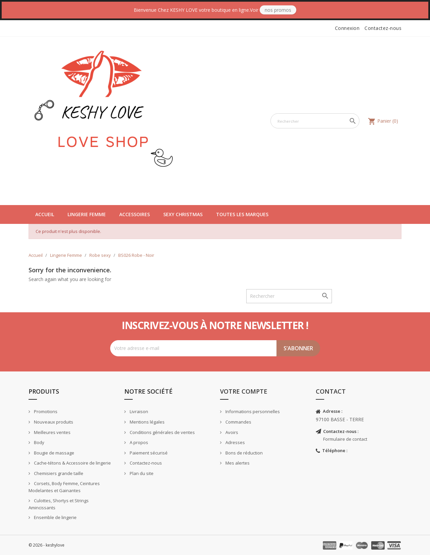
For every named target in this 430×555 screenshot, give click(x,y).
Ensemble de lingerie (55, 517)
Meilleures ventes (52, 432)
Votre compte (243, 391)
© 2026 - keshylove (46, 545)
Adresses (234, 442)
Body (38, 442)
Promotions (45, 411)
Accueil (44, 214)
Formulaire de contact (345, 439)
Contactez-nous (382, 28)
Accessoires (134, 214)
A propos (138, 442)
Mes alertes (237, 463)
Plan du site (141, 473)
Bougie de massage (53, 453)
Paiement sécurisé (148, 453)
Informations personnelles (252, 411)
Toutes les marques (242, 214)
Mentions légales (147, 422)
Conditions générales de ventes (162, 432)
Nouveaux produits (53, 422)
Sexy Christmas (183, 214)
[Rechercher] (314, 120)
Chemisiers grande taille (58, 473)
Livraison (138, 411)
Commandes (237, 422)
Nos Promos (278, 10)
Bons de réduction (243, 453)
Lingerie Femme (87, 214)
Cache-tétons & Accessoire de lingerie (72, 463)
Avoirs (231, 432)
